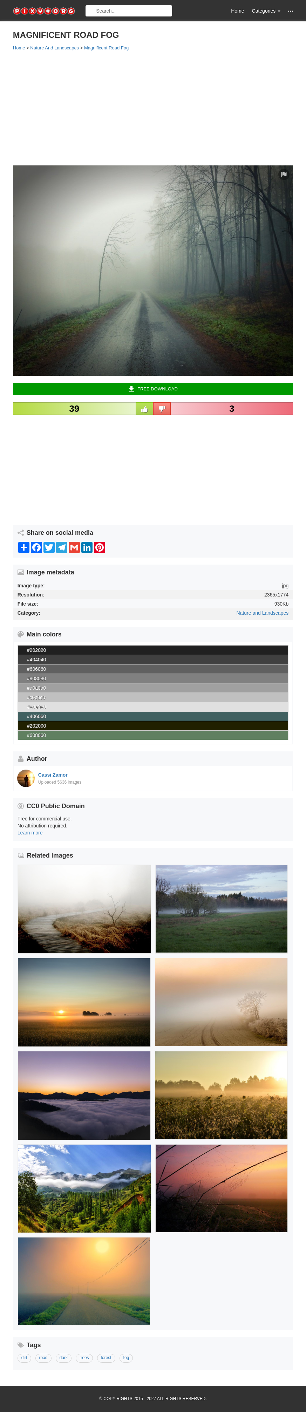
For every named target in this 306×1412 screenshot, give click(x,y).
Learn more (30, 832)
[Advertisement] (153, 108)
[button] (291, 11)
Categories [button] (266, 11)
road (43, 1357)
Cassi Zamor (53, 775)
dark (64, 1357)
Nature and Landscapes (263, 613)
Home (237, 11)
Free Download (153, 389)
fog (126, 1357)
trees (84, 1357)
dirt (24, 1357)
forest (106, 1357)
